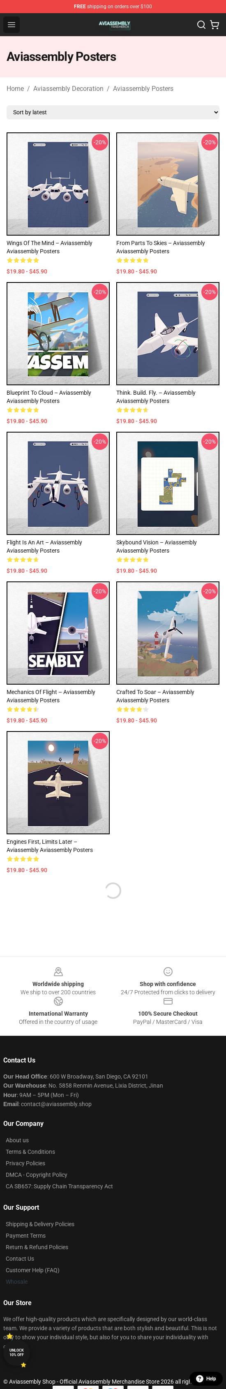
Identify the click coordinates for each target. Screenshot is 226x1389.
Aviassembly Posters (143, 89)
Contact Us (20, 1258)
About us (17, 1140)
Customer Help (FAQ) (33, 1270)
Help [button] (206, 1378)
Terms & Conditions (30, 1151)
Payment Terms (26, 1235)
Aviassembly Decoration (68, 89)
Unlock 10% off (16, 1352)
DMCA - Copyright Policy (36, 1174)
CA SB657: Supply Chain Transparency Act (59, 1186)
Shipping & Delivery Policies (40, 1224)
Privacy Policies (25, 1163)
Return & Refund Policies (37, 1247)
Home (15, 89)
